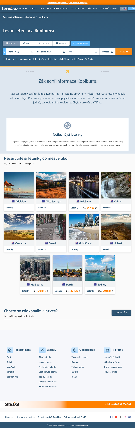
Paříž (9, 357)
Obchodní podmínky (25, 417)
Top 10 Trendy (45, 376)
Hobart (118, 243)
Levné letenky (45, 362)
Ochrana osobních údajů (75, 417)
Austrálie (30, 17)
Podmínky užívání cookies (49, 417)
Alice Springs (53, 201)
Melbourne (37, 284)
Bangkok (10, 371)
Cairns (118, 201)
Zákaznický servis (79, 357)
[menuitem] (23, 8)
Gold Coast (85, 243)
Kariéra (74, 371)
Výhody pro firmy (112, 362)
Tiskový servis (77, 366)
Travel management (113, 366)
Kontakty (75, 362)
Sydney (102, 284)
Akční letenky (45, 357)
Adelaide (21, 201)
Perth (69, 284)
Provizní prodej (110, 371)
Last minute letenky (48, 371)
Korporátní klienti (112, 357)
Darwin (53, 243)
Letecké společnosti (48, 381)
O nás (74, 376)
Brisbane (85, 201)
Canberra (20, 243)
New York (11, 366)
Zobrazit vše (12, 376)
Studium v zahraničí (48, 386)
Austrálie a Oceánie (13, 17)
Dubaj (9, 362)
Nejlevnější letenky (47, 366)
